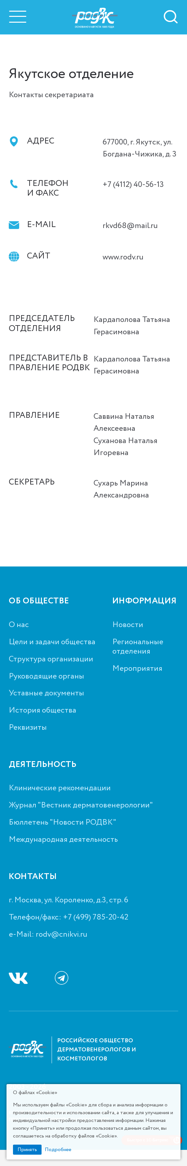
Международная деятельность (63, 840)
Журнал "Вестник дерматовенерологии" (81, 805)
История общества (42, 710)
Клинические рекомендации (60, 788)
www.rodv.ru (123, 257)
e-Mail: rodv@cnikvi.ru (48, 935)
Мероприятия (137, 669)
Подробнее (58, 1150)
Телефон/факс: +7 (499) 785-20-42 (68, 917)
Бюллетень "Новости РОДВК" (62, 823)
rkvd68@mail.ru (130, 226)
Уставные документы (46, 693)
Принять (27, 1149)
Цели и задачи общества (52, 642)
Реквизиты (28, 728)
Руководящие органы (46, 676)
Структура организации (51, 659)
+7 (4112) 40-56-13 (133, 184)
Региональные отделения (137, 647)
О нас (19, 625)
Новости (127, 625)
